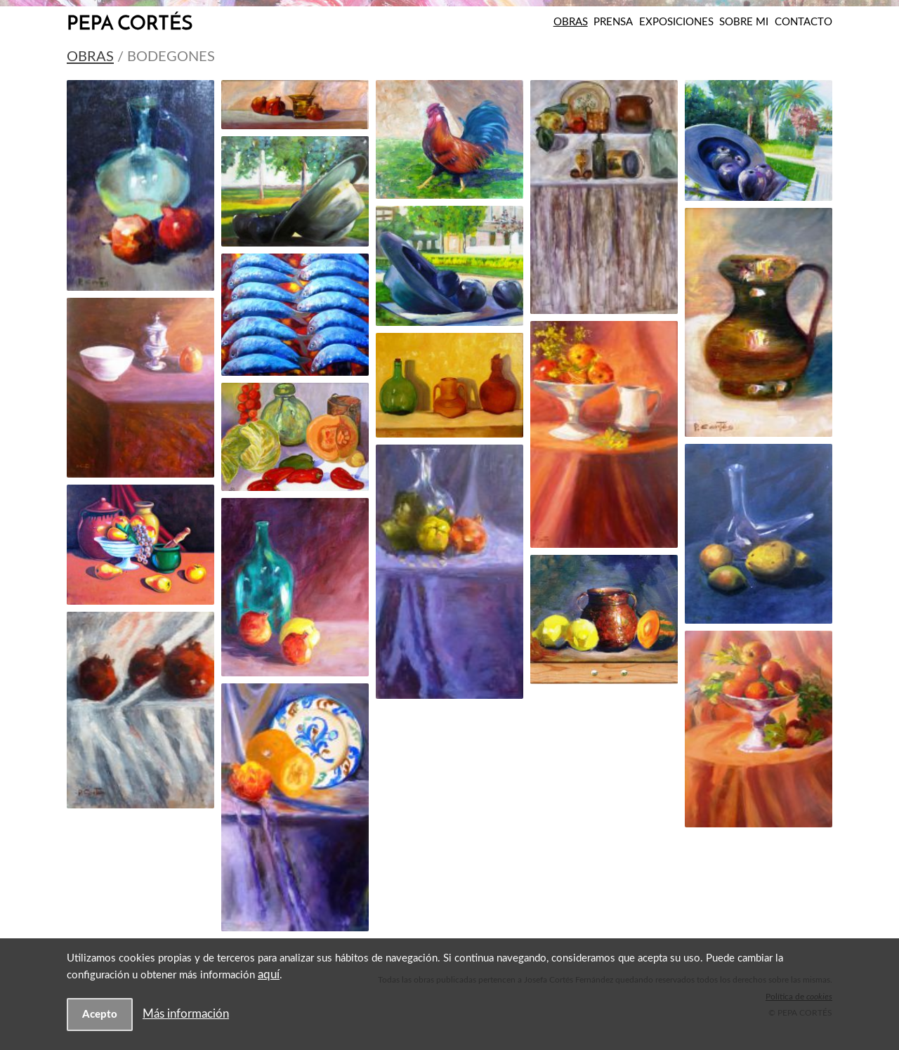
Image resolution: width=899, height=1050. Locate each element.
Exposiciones (676, 22)
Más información (186, 1014)
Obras (570, 22)
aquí (269, 974)
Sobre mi (743, 22)
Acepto (99, 1014)
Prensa (613, 22)
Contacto (803, 22)
